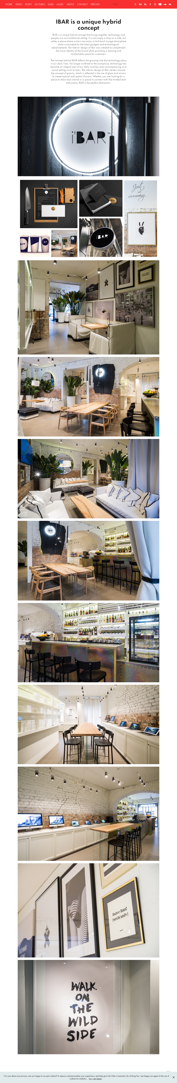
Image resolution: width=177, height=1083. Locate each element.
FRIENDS (95, 4)
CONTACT (82, 4)
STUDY (28, 4)
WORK (8, 4)
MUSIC (60, 4)
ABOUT (70, 4)
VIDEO (18, 4)
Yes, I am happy (95, 1078)
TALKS (51, 4)
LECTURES (40, 4)
